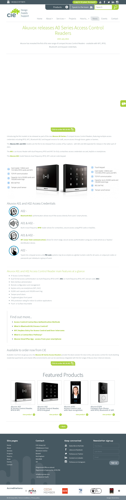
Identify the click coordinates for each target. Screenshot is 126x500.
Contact (114, 18)
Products (60, 7)
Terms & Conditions (24, 498)
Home (40, 18)
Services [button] (60, 18)
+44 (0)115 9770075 (42, 477)
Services (9, 451)
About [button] (49, 18)
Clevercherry (115, 498)
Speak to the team (82, 7)
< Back (63, 426)
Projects (72, 18)
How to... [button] (84, 18)
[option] (34, 491)
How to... (10, 456)
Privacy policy (35, 498)
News (95, 18)
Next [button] (119, 491)
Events (104, 18)
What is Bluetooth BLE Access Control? (31, 326)
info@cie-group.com (43, 474)
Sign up (114, 463)
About (9, 448)
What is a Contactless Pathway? (28, 334)
